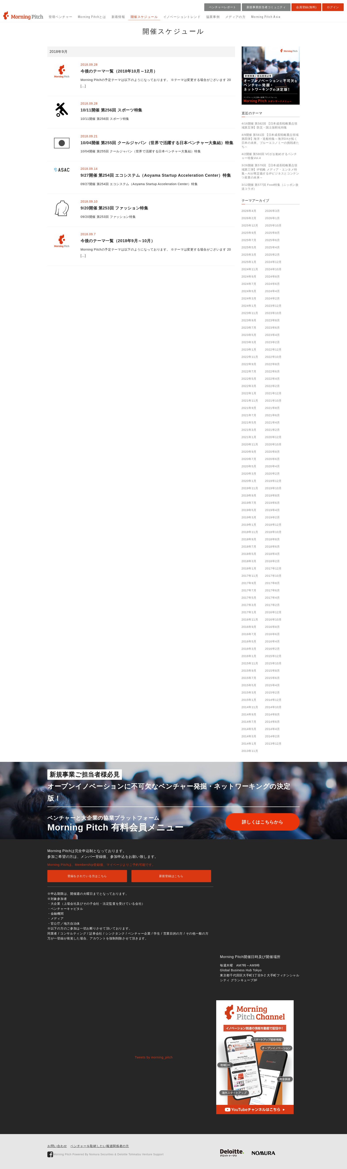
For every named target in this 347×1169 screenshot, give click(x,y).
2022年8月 (272, 364)
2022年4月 (272, 378)
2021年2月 (272, 429)
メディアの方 (235, 17)
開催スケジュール (144, 17)
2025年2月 (272, 254)
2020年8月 (272, 451)
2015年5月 (249, 685)
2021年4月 (272, 422)
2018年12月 (273, 524)
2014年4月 (272, 729)
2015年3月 (249, 692)
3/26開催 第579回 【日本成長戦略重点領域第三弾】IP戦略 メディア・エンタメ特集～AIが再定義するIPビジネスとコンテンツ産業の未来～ (270, 171)
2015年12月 (273, 656)
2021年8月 (272, 408)
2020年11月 (250, 444)
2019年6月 (272, 502)
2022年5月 (249, 378)
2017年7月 (249, 590)
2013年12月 (273, 743)
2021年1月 (249, 437)
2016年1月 (249, 656)
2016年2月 (272, 648)
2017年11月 (250, 575)
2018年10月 (273, 532)
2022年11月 (250, 356)
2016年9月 (249, 627)
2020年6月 (272, 459)
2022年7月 (249, 371)
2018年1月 (249, 568)
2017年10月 (273, 575)
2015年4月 (272, 685)
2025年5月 (249, 247)
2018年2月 (272, 561)
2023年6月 (272, 327)
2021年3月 (249, 429)
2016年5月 (249, 641)
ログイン (333, 7)
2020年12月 (273, 437)
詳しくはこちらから (261, 821)
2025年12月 (250, 225)
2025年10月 (273, 225)
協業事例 (213, 17)
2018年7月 (249, 546)
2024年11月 (250, 269)
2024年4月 (272, 291)
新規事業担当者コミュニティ (266, 7)
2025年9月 (249, 232)
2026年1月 (272, 218)
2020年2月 (272, 473)
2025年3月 (249, 254)
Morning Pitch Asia (265, 17)
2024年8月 (272, 276)
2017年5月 (249, 597)
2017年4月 (272, 597)
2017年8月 (272, 583)
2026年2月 (249, 218)
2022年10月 (273, 356)
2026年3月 (272, 211)
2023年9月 (249, 320)
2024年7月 (249, 284)
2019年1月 (249, 524)
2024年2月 (272, 298)
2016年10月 (273, 619)
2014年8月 (272, 714)
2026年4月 (249, 211)
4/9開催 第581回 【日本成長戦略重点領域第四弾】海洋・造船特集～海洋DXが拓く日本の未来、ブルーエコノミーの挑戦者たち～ (270, 141)
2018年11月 (250, 532)
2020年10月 (273, 444)
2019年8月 (272, 495)
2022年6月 (272, 371)
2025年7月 (249, 240)
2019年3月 (249, 517)
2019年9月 (249, 495)
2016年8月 (272, 627)
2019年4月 (272, 510)
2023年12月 (273, 305)
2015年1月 (249, 699)
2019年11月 (250, 488)
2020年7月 (249, 459)
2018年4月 (272, 554)
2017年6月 (272, 590)
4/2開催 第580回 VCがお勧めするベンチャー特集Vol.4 (269, 156)
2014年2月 (272, 736)
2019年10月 (273, 488)
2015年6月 (272, 678)
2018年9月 (249, 539)
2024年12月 (273, 262)
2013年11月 (250, 751)
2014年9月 (249, 714)
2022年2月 (272, 386)
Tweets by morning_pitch (154, 1057)
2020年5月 (249, 466)
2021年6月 (272, 415)
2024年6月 (272, 284)
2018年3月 (249, 561)
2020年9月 (249, 451)
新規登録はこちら (171, 876)
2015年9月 (249, 670)
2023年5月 (249, 335)
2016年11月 (250, 619)
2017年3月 (249, 605)
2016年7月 (249, 634)
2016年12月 (273, 612)
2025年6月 (272, 240)
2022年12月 (273, 349)
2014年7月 (249, 721)
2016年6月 (272, 634)
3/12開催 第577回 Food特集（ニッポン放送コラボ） (270, 186)
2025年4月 (272, 247)
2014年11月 (250, 707)
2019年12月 (273, 481)
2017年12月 (273, 568)
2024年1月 (249, 305)
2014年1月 (249, 743)
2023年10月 (273, 313)
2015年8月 (272, 670)
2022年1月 (249, 393)
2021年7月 (249, 415)
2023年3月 (249, 342)
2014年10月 (273, 707)
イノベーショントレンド (182, 17)
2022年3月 (249, 386)
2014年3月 (249, 736)
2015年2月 (272, 692)
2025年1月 (249, 262)
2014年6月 (272, 721)
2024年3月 (249, 298)
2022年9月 (249, 364)
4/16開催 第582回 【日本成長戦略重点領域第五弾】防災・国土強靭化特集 (269, 125)
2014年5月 (249, 729)
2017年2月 (272, 605)
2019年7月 (249, 502)
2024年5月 (249, 291)
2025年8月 (272, 232)
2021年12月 (273, 393)
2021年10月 (273, 400)
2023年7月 (249, 327)
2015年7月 (249, 678)
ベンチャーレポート (222, 7)
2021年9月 (249, 408)
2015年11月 (250, 663)
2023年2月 (272, 342)
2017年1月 (249, 612)
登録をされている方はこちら (87, 876)
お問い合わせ (57, 1146)
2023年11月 (250, 313)
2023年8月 (272, 320)
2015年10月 (273, 663)
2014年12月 (273, 699)
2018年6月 (272, 546)
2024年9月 (249, 276)
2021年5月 (249, 422)
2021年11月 (250, 400)
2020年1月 (249, 481)
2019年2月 (272, 517)
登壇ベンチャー (61, 17)
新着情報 (118, 17)
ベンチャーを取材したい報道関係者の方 (99, 1146)
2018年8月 (272, 539)
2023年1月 (249, 349)
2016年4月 (272, 641)
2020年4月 (272, 466)
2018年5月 (249, 554)
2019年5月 (249, 510)
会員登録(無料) (306, 7)
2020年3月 (249, 473)
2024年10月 (273, 269)
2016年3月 (249, 648)
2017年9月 (249, 583)
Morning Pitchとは (92, 17)
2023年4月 (272, 335)
